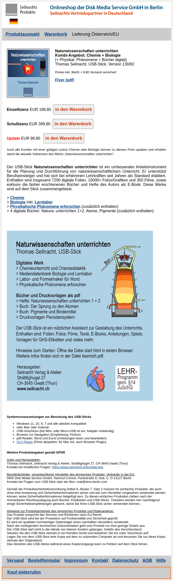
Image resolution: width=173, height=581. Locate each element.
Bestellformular (44, 560)
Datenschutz (125, 560)
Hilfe (161, 560)
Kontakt (100, 560)
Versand (15, 560)
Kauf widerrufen (24, 572)
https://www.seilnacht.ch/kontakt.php (77, 467)
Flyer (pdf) (64, 80)
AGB (147, 560)
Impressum (76, 560)
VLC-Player (25, 442)
